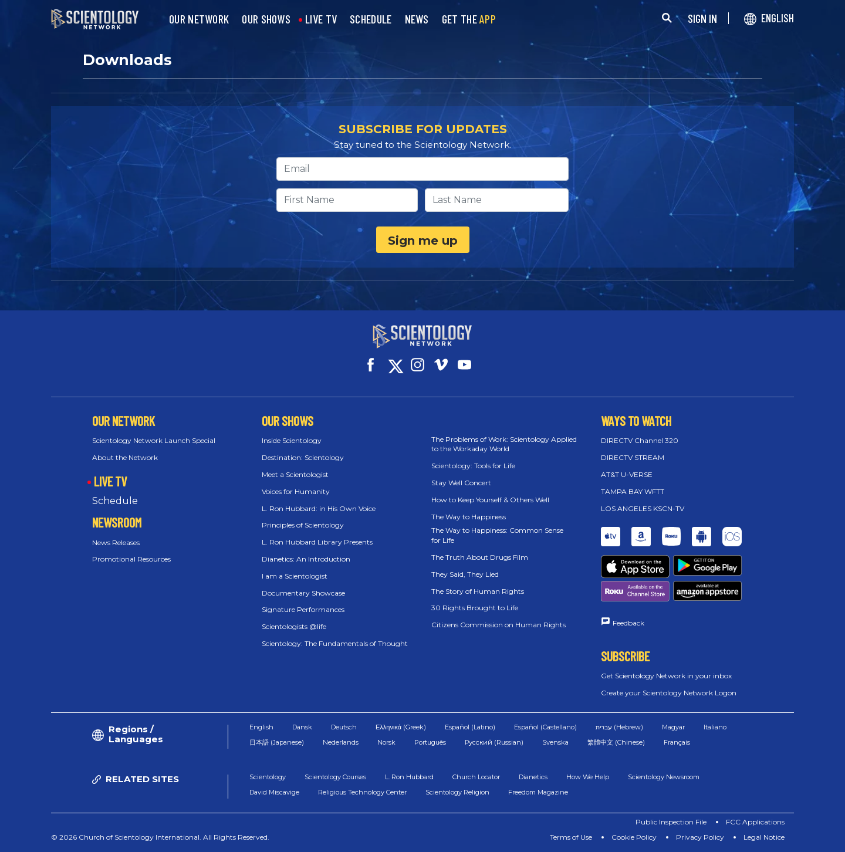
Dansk (302, 727)
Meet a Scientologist (295, 474)
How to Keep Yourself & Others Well (490, 499)
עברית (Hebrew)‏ (619, 727)
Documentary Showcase (303, 593)
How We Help (587, 777)
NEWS (417, 19)
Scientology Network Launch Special (153, 440)
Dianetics (533, 777)
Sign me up (423, 241)
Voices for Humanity (296, 491)
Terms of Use (571, 837)
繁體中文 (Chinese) (616, 742)
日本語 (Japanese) (276, 742)
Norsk (386, 742)
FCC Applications (755, 821)
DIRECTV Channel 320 (639, 440)
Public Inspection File (671, 821)
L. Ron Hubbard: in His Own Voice (319, 508)
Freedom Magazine (538, 792)
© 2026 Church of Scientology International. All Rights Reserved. (160, 837)
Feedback (628, 622)
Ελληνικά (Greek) (401, 727)
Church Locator (476, 777)
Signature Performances (303, 609)
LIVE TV (321, 19)
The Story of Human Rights (477, 591)
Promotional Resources (131, 559)
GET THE (469, 19)
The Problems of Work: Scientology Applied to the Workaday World (504, 444)
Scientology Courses (335, 777)
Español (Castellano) (545, 727)
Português (430, 742)
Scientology (267, 777)
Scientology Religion (457, 792)
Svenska (555, 742)
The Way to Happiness (468, 516)
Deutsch (344, 727)
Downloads (127, 60)
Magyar (673, 727)
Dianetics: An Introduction (306, 559)
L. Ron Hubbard (409, 777)
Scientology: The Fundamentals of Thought (335, 643)
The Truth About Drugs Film (479, 557)
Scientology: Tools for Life (473, 465)
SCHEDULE (370, 19)
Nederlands (341, 742)
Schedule (115, 500)
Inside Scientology (292, 440)
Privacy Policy (700, 837)
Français (677, 742)
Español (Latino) (470, 727)
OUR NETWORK (199, 19)
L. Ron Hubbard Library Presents (317, 541)
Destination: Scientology (303, 457)
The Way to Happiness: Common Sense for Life (497, 535)
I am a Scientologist (294, 576)
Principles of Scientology (303, 524)
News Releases (116, 542)
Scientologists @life (294, 626)
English (261, 727)
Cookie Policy (634, 837)
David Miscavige (274, 792)
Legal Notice (764, 837)
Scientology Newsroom (663, 777)
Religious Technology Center (362, 792)
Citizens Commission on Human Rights (498, 624)
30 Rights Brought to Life (474, 607)
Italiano (715, 727)
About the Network (125, 457)
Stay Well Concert (461, 482)
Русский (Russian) (494, 742)
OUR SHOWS (266, 19)
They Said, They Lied (465, 574)
